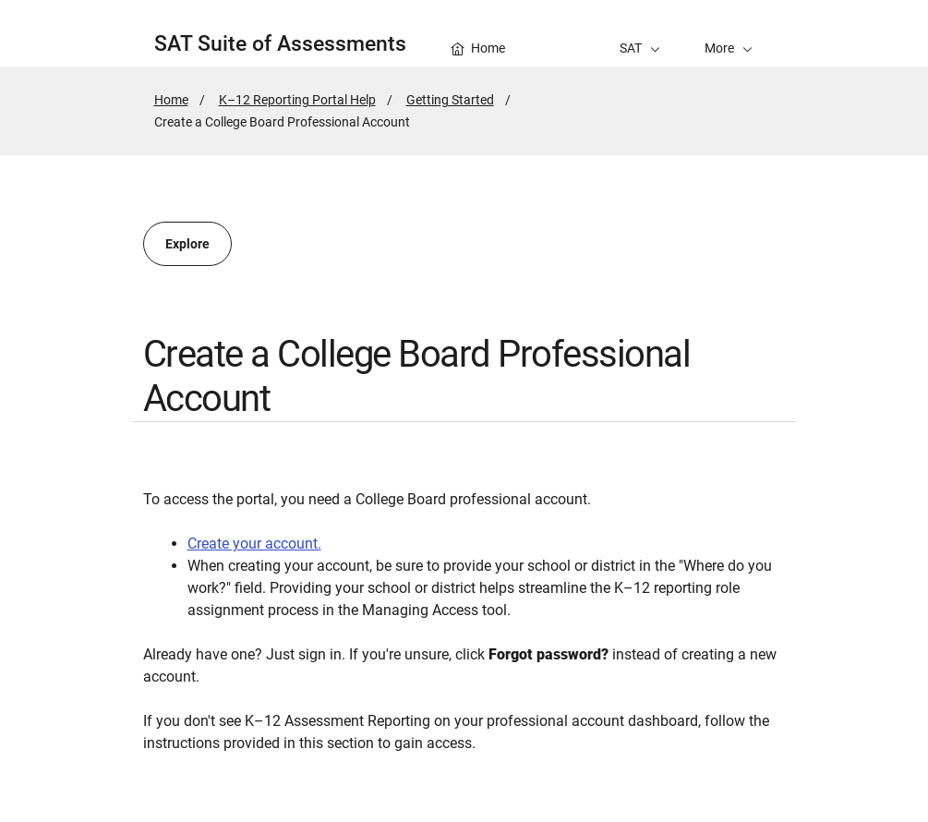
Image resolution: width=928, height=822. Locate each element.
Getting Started (450, 99)
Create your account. (254, 543)
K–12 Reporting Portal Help (297, 99)
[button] (728, 33)
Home (171, 99)
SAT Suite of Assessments (280, 43)
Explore (187, 243)
